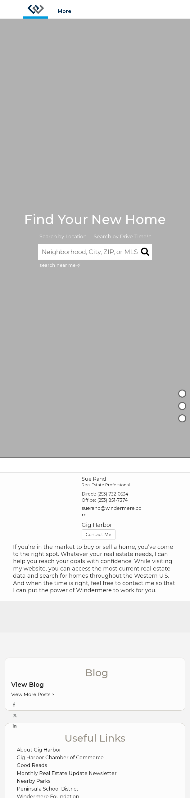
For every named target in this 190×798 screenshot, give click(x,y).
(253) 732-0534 (112, 494)
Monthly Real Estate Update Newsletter (67, 773)
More (64, 11)
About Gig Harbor (39, 750)
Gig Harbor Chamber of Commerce (60, 758)
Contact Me (98, 534)
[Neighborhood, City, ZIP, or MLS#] (95, 252)
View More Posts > (32, 694)
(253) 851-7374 (112, 500)
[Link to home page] (35, 9)
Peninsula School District (48, 789)
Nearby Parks (33, 781)
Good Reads (32, 765)
